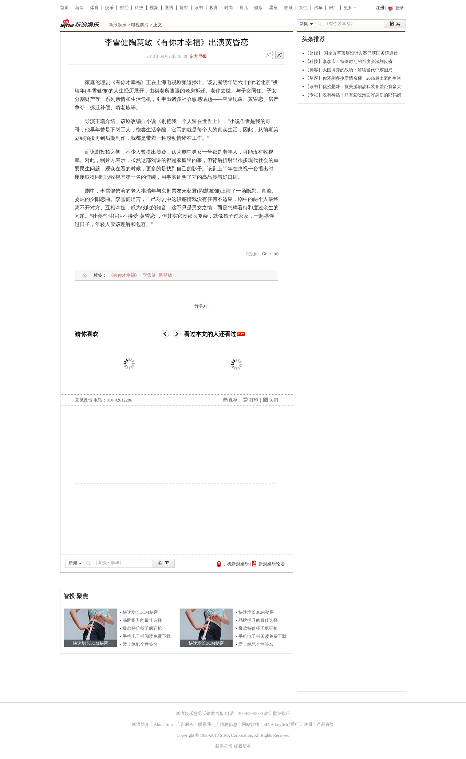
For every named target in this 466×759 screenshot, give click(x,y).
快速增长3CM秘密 (140, 612)
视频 (154, 7)
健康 (258, 7)
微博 (169, 7)
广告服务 (185, 724)
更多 (348, 7)
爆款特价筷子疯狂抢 (142, 628)
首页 (64, 7)
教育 (213, 7)
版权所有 (242, 746)
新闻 (79, 7)
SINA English (276, 724)
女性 (303, 7)
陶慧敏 (165, 275)
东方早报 (198, 56)
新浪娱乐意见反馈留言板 (200, 713)
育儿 (243, 7)
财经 (124, 7)
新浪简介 (140, 724)
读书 (198, 7)
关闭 (273, 400)
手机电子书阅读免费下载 (147, 636)
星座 (273, 7)
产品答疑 (325, 724)
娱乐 (109, 7)
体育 (94, 7)
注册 (380, 7)
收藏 (288, 7)
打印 (253, 400)
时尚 (228, 7)
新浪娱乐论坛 (271, 563)
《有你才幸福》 (124, 275)
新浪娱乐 (117, 24)
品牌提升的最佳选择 (142, 620)
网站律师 (250, 724)
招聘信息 (228, 724)
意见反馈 (83, 400)
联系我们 (207, 724)
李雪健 (149, 275)
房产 (333, 7)
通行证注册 (301, 724)
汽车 (318, 7)
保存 (233, 400)
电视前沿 (140, 24)
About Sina (163, 724)
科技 (139, 7)
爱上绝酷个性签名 (140, 644)
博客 (183, 7)
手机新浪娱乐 (236, 563)
